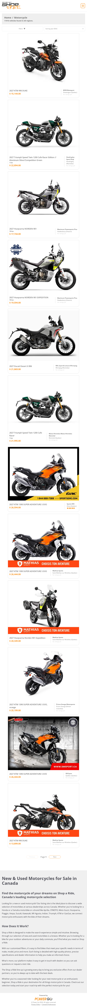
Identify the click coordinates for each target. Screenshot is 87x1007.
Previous (32, 857)
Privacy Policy (35, 1004)
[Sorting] (64, 28)
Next (54, 857)
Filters (22, 29)
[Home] (12, 6)
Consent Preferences (49, 1004)
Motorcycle (20, 17)
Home (7, 17)
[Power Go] (43, 999)
